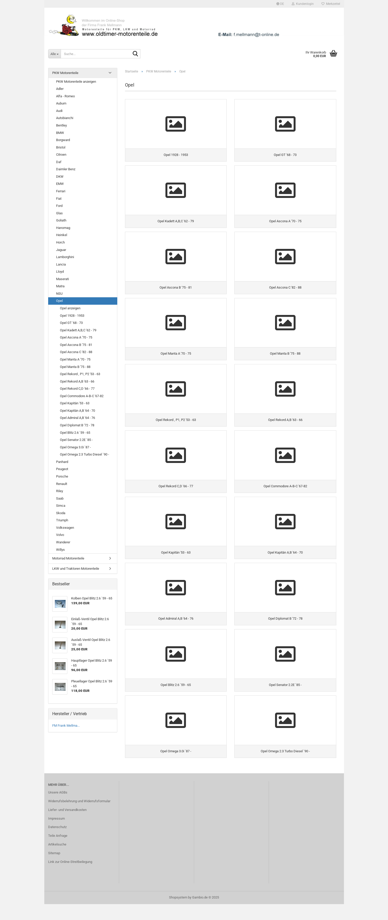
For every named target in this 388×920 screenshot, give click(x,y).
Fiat (58, 198)
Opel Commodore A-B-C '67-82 (81, 396)
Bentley (61, 125)
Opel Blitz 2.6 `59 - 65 (75, 433)
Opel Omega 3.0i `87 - (75, 447)
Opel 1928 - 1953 (72, 316)
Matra (60, 286)
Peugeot (62, 469)
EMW (60, 184)
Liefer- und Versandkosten (67, 826)
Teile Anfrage (57, 852)
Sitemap (54, 869)
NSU (59, 293)
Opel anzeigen (70, 308)
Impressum (56, 834)
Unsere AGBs (57, 808)
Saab (60, 498)
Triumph (62, 520)
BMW (60, 133)
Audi (59, 111)
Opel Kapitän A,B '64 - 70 (77, 411)
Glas (59, 213)
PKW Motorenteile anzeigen (76, 81)
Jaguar (61, 250)
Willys (60, 550)
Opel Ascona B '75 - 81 (76, 345)
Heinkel (61, 235)
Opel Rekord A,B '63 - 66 (77, 381)
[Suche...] (54, 53)
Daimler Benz (65, 169)
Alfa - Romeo (65, 96)
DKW (60, 176)
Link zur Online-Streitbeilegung (70, 878)
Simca (60, 505)
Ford (59, 206)
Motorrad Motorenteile (68, 558)
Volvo (60, 535)
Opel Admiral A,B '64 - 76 (77, 418)
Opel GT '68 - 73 (71, 323)
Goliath (61, 220)
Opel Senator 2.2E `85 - (76, 440)
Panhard (62, 462)
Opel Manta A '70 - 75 (75, 359)
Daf (58, 162)
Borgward (63, 140)
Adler (60, 89)
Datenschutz (57, 843)
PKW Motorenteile (65, 73)
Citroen (61, 154)
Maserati (62, 279)
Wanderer (63, 542)
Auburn (61, 103)
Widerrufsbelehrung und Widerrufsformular (79, 817)
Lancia (61, 264)
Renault (61, 484)
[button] (280, 4)
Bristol (60, 147)
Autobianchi (64, 118)
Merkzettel (330, 4)
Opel (59, 301)
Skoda (60, 513)
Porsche (62, 476)
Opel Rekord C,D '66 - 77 (77, 388)
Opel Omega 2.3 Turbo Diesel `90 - (84, 454)
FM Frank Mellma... (66, 725)
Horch (60, 242)
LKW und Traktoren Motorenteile (75, 568)
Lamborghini (65, 257)
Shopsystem (178, 913)
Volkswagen (65, 528)
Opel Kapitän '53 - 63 (74, 403)
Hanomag (63, 228)
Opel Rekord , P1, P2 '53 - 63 (80, 374)
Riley (59, 491)
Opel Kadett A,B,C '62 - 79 (78, 330)
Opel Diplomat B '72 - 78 (77, 425)
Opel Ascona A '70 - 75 (76, 337)
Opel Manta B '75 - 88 (75, 367)
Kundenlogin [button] (303, 4)
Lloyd (60, 271)
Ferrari (60, 191)
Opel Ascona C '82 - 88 (76, 352)
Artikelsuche (57, 860)
